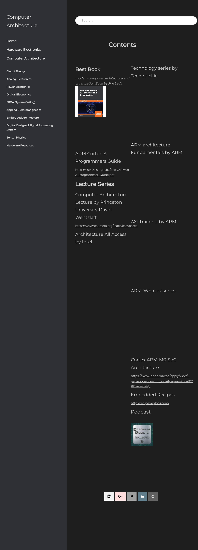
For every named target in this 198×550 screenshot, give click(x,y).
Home (11, 41)
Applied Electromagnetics (23, 110)
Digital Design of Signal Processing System (29, 127)
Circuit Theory (15, 71)
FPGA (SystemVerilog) (20, 102)
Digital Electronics (18, 94)
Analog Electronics (18, 79)
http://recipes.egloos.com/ (150, 403)
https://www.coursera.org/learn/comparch (107, 225)
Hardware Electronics (23, 50)
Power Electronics (18, 86)
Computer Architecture (25, 58)
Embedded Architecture (22, 117)
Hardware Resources (20, 145)
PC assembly (141, 386)
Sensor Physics (16, 137)
